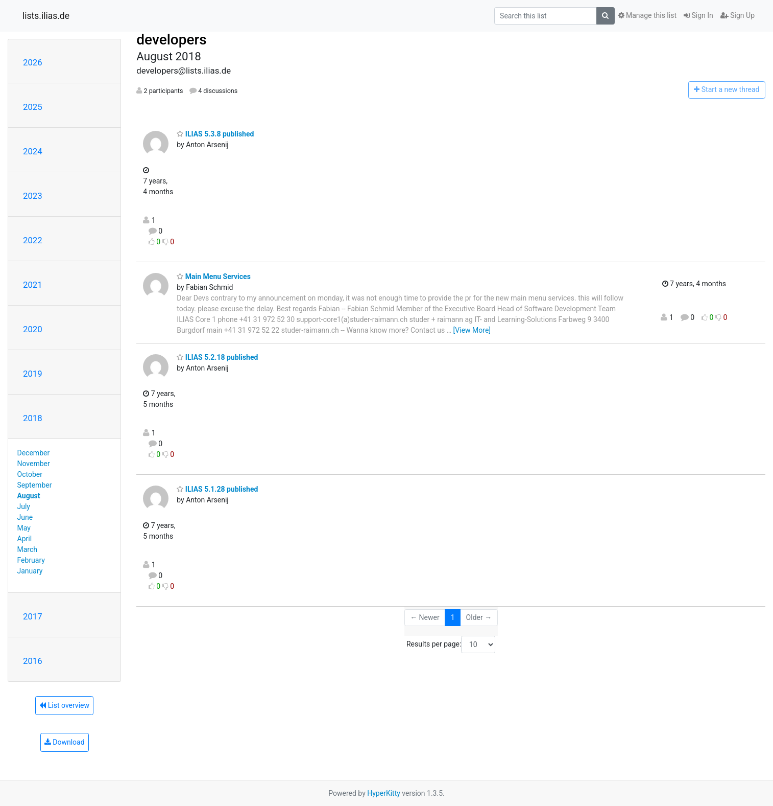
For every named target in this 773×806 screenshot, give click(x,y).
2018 (32, 418)
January (30, 571)
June (25, 517)
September (34, 485)
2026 (32, 62)
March (27, 549)
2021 (32, 285)
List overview (64, 705)
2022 (32, 240)
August (28, 496)
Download (64, 742)
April (24, 539)
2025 (32, 107)
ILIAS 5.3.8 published (215, 134)
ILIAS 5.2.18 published (217, 357)
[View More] (472, 330)
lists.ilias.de (45, 16)
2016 (32, 661)
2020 (32, 329)
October (29, 474)
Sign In (698, 15)
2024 (32, 151)
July (23, 506)
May (24, 528)
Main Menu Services (214, 276)
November (33, 463)
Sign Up (737, 15)
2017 (32, 616)
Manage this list (647, 15)
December (33, 453)
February (31, 560)
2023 (32, 196)
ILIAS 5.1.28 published (217, 489)
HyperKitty (383, 793)
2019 (32, 374)
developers (171, 39)
